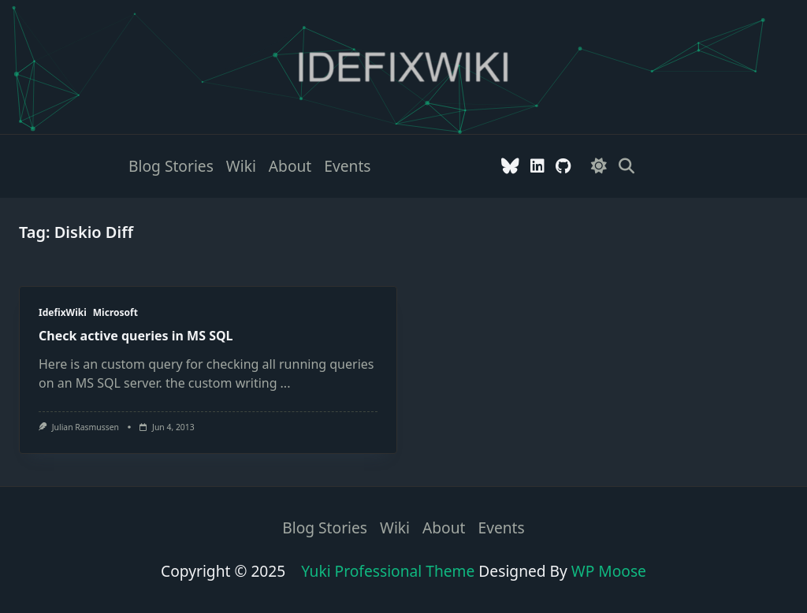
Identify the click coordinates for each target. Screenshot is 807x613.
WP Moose (608, 570)
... (286, 383)
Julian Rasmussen (85, 427)
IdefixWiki (63, 312)
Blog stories (171, 165)
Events (347, 165)
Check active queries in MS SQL (136, 335)
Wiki (241, 165)
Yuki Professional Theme (387, 570)
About (290, 165)
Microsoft (115, 312)
